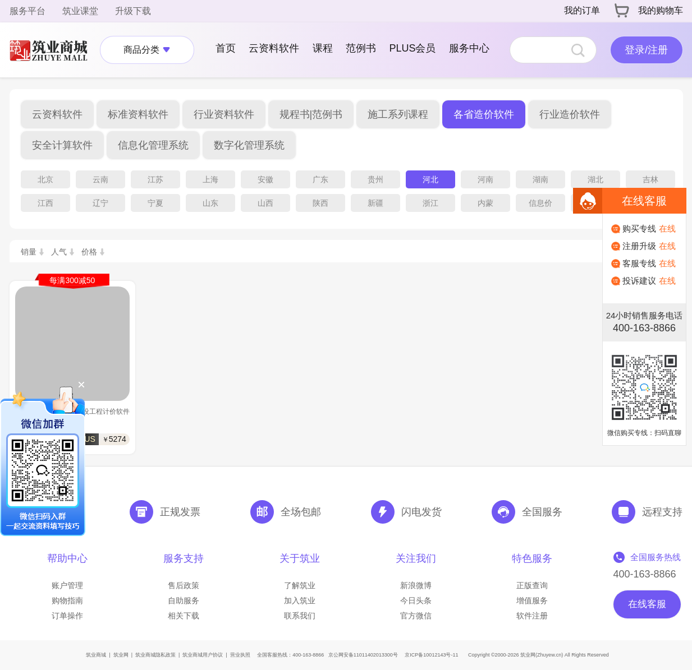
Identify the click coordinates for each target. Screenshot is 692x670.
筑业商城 (96, 655)
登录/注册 (646, 50)
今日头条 (416, 600)
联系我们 (299, 615)
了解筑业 (299, 585)
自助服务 (183, 600)
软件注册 (532, 615)
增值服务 (532, 600)
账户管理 (67, 585)
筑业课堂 (80, 11)
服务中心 (469, 48)
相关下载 (183, 615)
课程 (323, 48)
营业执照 (240, 655)
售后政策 (183, 585)
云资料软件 (274, 48)
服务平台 (27, 11)
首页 (226, 48)
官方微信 (416, 615)
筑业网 (121, 655)
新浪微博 (416, 585)
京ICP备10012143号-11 (431, 655)
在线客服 (647, 604)
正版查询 (532, 585)
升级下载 (133, 11)
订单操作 (67, 615)
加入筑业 (299, 600)
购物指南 (67, 600)
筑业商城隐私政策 (155, 655)
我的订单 (582, 10)
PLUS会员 (412, 48)
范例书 (361, 48)
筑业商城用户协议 (202, 655)
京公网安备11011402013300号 (363, 655)
